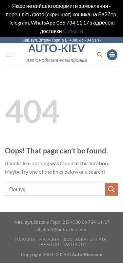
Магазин (49, 239)
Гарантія (49, 244)
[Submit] (111, 189)
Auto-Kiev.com (87, 254)
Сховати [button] (73, 31)
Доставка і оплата (85, 239)
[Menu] (9, 55)
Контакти (74, 244)
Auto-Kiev (56, 48)
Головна (25, 239)
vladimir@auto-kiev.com (61, 229)
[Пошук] (99, 54)
